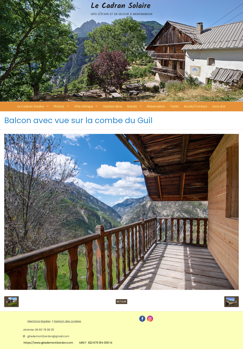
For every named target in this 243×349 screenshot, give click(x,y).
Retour (121, 301)
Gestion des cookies (67, 321)
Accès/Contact (195, 106)
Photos (59, 106)
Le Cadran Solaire (31, 106)
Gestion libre (112, 106)
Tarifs (174, 106)
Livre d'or (219, 106)
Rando (132, 106)
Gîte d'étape (84, 106)
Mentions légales (39, 321)
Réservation (156, 106)
